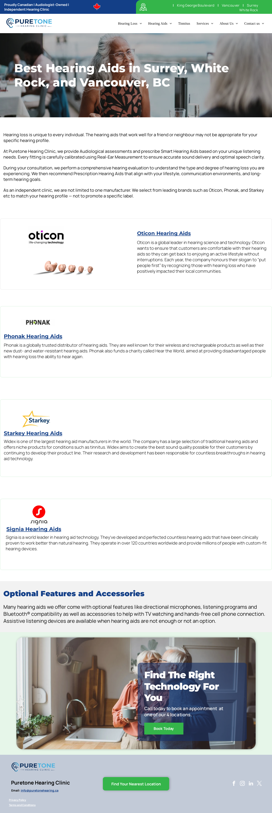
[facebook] (234, 784)
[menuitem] (252, 5)
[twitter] (259, 784)
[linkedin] (251, 784)
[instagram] (242, 784)
